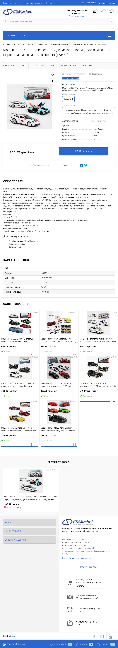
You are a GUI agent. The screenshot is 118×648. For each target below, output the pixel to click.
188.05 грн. (59, 436)
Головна (7, 3)
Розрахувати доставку (41, 165)
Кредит (49, 3)
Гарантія (18, 3)
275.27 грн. (98, 347)
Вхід (82, 3)
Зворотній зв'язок (88, 567)
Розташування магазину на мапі (76, 558)
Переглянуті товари (59, 462)
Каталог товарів (59, 35)
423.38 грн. (59, 392)
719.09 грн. (98, 392)
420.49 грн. (19, 392)
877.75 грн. (59, 347)
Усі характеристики (98, 121)
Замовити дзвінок (77, 16)
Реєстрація (91, 3)
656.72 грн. (19, 347)
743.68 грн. (19, 436)
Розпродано (66, 165)
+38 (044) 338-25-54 (77, 10)
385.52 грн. (12, 504)
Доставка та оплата (33, 3)
